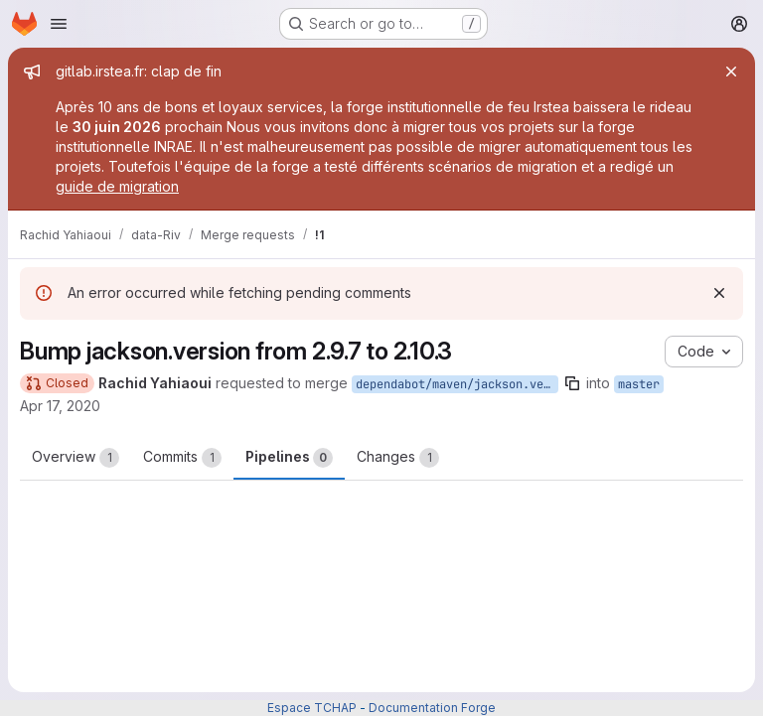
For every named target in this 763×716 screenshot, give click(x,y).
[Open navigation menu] (59, 24)
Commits (182, 458)
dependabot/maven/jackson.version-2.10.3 (457, 384)
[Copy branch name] (572, 383)
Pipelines (289, 458)
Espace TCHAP (312, 707)
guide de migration (117, 186)
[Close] (731, 71)
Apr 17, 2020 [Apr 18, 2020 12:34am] (60, 405)
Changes (398, 458)
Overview (75, 458)
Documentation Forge (432, 707)
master (639, 384)
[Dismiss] (719, 293)
